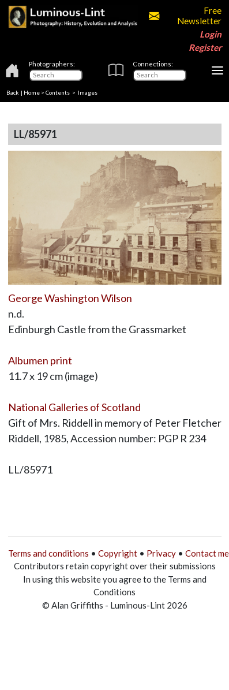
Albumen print (40, 360)
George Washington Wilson (70, 298)
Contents (58, 92)
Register (205, 47)
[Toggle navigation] (217, 70)
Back (12, 92)
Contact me (207, 553)
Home (32, 92)
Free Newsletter (185, 15)
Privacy (161, 553)
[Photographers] (55, 75)
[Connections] (159, 75)
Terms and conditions (48, 553)
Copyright (117, 553)
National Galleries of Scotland (74, 407)
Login (211, 34)
